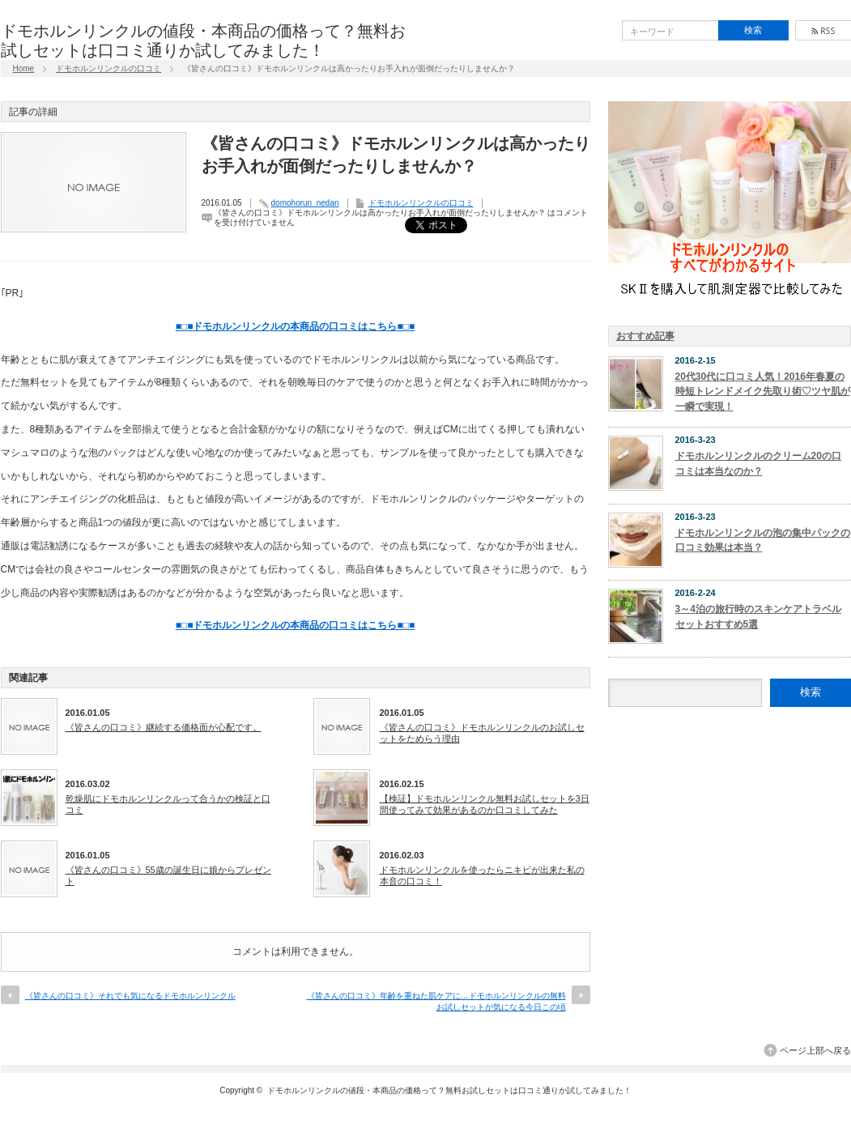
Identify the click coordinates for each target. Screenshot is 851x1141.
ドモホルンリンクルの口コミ (108, 68)
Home (24, 68)
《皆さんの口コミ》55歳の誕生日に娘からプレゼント (168, 875)
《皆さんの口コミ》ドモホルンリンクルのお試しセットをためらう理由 (482, 732)
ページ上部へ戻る (815, 1050)
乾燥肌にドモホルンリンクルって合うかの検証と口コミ (168, 804)
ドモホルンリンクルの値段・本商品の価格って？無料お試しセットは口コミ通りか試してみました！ (449, 1090)
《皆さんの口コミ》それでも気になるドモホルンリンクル (130, 995)
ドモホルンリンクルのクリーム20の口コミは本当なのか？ (758, 463)
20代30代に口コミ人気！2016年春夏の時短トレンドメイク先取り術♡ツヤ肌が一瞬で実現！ (762, 391)
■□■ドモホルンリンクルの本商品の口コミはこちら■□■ (295, 326)
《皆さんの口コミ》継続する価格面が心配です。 (164, 727)
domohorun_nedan (305, 202)
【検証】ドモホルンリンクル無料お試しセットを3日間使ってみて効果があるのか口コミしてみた (484, 804)
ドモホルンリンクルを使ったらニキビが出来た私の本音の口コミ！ (482, 875)
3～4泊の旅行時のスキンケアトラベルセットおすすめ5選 (758, 616)
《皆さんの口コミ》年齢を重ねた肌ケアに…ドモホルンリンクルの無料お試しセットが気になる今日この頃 (436, 1001)
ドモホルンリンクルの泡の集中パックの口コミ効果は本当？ (762, 540)
